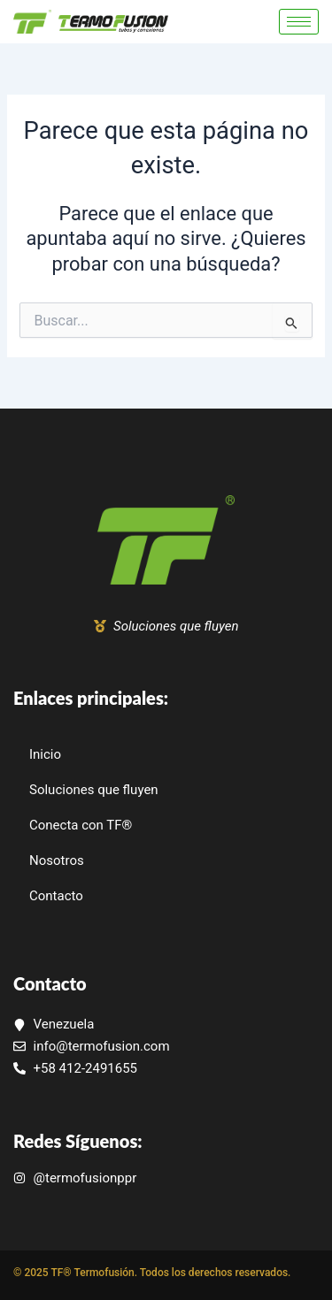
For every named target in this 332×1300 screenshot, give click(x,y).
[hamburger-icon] (299, 21)
